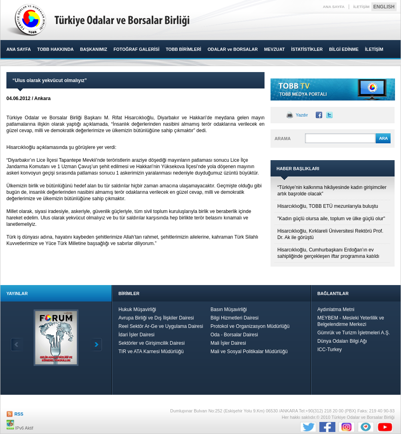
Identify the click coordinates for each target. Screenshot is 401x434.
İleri (96, 345)
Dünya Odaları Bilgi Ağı (342, 341)
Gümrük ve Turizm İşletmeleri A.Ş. (353, 333)
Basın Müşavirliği (229, 309)
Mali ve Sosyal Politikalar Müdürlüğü (249, 351)
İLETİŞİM (361, 6)
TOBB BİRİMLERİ (183, 49)
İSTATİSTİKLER (307, 49)
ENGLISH (384, 7)
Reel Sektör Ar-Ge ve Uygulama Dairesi (160, 326)
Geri (16, 345)
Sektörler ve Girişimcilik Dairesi (151, 343)
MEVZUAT (274, 49)
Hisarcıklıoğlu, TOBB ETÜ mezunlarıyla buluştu (327, 206)
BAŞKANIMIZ (93, 49)
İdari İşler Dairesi (136, 335)
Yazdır (302, 115)
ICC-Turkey (329, 349)
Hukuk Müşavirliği (137, 309)
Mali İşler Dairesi (228, 343)
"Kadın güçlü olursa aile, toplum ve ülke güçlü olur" (331, 218)
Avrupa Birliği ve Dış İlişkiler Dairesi (156, 318)
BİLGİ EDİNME (344, 49)
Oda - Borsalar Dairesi (234, 335)
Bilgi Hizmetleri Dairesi (235, 318)
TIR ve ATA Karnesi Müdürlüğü (151, 351)
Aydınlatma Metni (336, 309)
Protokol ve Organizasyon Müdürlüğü (250, 326)
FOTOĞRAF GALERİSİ (136, 49)
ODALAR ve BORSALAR (233, 49)
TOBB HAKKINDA (55, 49)
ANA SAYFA (334, 6)
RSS (18, 414)
